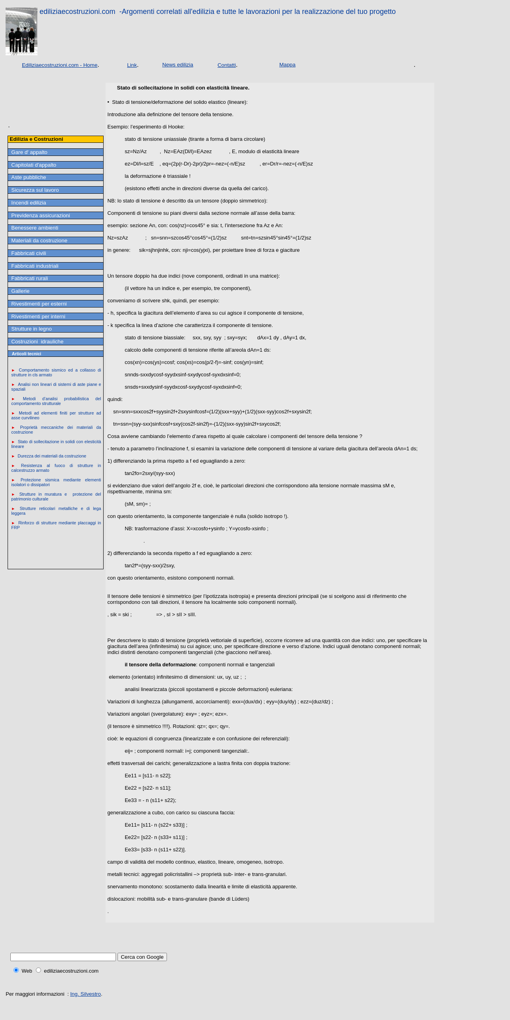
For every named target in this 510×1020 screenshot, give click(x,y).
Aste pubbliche (28, 177)
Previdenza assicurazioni (40, 215)
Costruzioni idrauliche (37, 342)
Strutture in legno (31, 329)
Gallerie (20, 291)
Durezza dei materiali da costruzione (52, 456)
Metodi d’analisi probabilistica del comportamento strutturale (56, 401)
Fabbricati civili (28, 253)
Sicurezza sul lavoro (35, 190)
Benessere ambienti (34, 228)
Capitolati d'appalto (33, 165)
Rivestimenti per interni (38, 316)
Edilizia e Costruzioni (36, 139)
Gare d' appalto (29, 152)
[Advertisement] (34, 109)
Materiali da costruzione (39, 240)
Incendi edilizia (28, 203)
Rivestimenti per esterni (39, 304)
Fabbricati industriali (35, 266)
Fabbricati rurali (29, 278)
